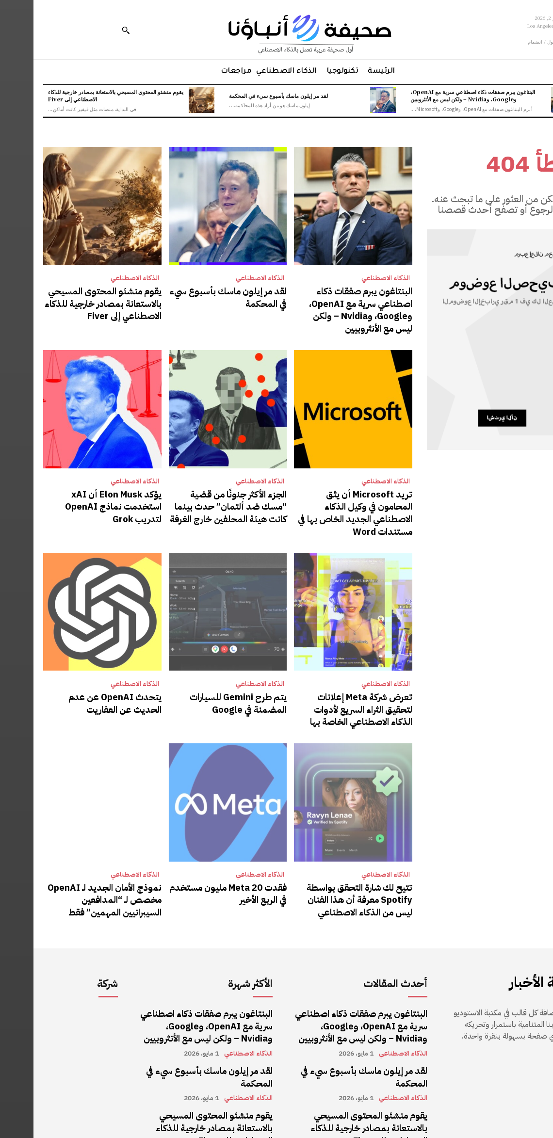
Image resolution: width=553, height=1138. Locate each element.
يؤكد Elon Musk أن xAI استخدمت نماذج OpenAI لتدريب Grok (70, 492)
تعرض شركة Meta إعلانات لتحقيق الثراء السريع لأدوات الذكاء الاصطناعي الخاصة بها (323, 684)
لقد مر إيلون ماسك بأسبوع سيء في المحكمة (244, 95)
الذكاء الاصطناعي (352, 278)
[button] (92, 30)
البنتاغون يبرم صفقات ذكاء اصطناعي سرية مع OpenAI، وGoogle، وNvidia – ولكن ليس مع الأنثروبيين (439, 95)
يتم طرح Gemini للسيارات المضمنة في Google (195, 678)
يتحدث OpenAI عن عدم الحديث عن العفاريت (73, 678)
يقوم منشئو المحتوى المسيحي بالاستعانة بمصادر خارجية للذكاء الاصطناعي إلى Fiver (82, 95)
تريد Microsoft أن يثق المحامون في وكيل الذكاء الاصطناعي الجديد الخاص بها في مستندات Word (320, 498)
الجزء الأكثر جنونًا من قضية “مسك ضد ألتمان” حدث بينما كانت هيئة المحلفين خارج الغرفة (196, 498)
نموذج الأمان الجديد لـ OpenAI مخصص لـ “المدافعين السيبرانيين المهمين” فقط (73, 869)
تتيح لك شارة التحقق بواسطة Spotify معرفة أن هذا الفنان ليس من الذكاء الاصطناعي (322, 869)
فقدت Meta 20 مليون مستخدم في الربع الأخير (195, 864)
